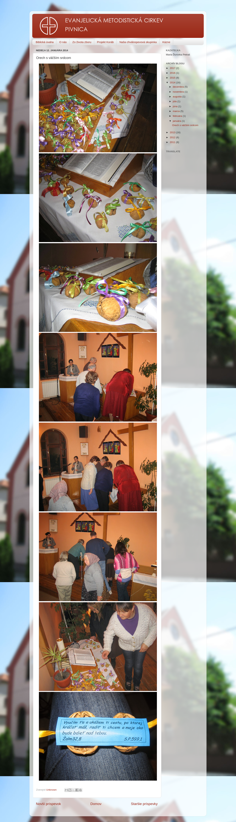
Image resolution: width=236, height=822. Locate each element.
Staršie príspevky (144, 804)
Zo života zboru (81, 42)
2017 (173, 68)
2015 (173, 77)
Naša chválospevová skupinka (138, 42)
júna (175, 106)
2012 (173, 137)
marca (176, 111)
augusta (177, 96)
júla (175, 101)
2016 (173, 73)
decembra (179, 86)
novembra (179, 91)
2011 (173, 142)
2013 (173, 132)
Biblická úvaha (45, 42)
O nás (63, 42)
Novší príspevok (48, 804)
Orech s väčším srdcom (185, 125)
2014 (173, 82)
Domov (95, 804)
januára (177, 121)
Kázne (166, 42)
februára (178, 116)
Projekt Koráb (105, 42)
